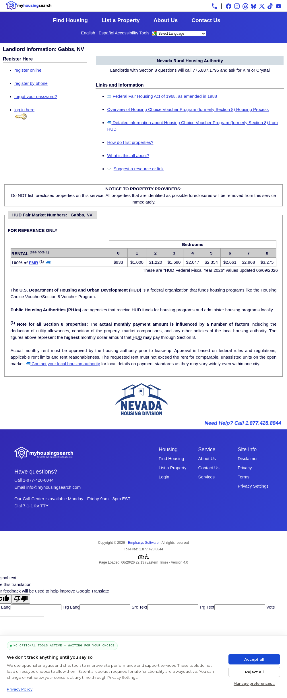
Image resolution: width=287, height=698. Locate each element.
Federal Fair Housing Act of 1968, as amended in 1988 (162, 96)
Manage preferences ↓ (254, 683)
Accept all (254, 659)
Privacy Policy (19, 689)
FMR (33, 262)
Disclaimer (248, 458)
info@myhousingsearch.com (53, 487)
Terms (243, 476)
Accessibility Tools (132, 32)
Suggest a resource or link (139, 168)
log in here (24, 109)
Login (164, 476)
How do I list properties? (130, 142)
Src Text (138, 607)
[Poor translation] (21, 599)
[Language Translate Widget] (181, 33)
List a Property (121, 20)
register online (27, 70)
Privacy (245, 467)
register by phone (31, 83)
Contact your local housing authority (63, 363)
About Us (166, 20)
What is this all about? (128, 155)
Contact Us (205, 20)
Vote (270, 607)
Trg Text (206, 607)
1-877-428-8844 (38, 480)
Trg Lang (70, 607)
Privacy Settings (253, 486)
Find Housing (70, 20)
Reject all (254, 672)
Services (206, 476)
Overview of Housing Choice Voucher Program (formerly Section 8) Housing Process (188, 109)
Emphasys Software (143, 543)
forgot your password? (35, 96)
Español (106, 32)
